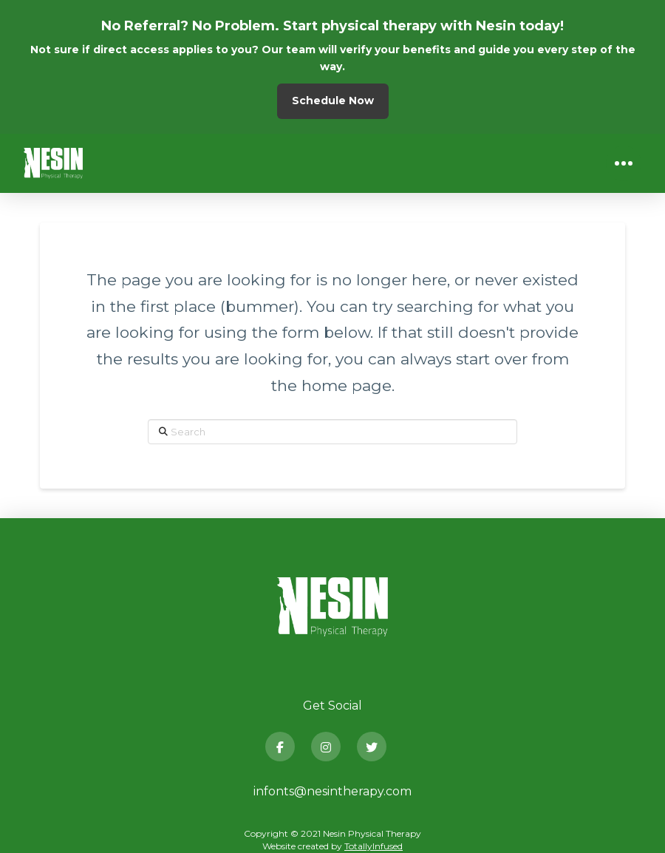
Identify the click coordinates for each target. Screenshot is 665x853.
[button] (623, 163)
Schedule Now (333, 100)
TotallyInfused (373, 846)
